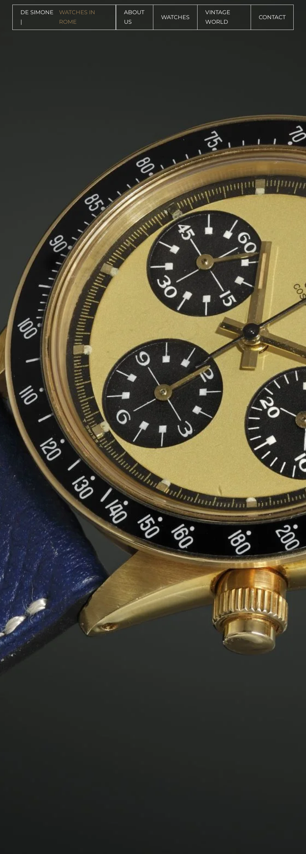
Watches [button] (175, 17)
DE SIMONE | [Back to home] (64, 17)
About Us (134, 17)
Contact (272, 17)
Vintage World (217, 17)
